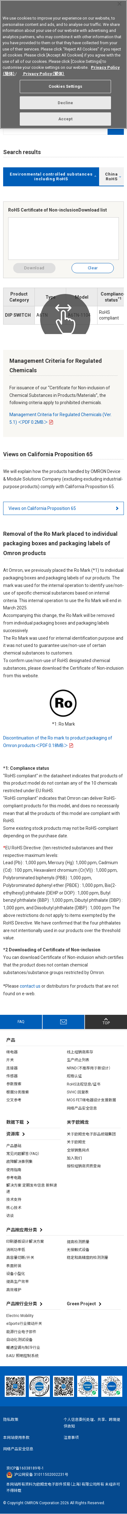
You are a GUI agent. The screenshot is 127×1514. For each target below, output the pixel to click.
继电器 (12, 1052)
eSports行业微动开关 (24, 1323)
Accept (65, 119)
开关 (10, 1060)
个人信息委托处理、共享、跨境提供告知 (92, 1422)
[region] (63, 64)
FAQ (21, 1022)
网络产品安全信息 (82, 1108)
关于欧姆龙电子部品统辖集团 (91, 1134)
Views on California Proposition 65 (42, 508)
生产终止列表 (78, 1060)
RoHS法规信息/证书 (83, 1084)
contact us (30, 986)
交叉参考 (13, 1100)
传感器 (12, 1076)
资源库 (12, 1133)
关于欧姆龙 (76, 1142)
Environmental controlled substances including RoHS (51, 176)
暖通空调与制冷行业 (23, 1347)
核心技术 (13, 1208)
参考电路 (13, 1178)
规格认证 (74, 1076)
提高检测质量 (78, 1242)
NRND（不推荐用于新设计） (89, 1068)
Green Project (81, 1303)
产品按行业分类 (21, 1303)
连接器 (12, 1068)
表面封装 (13, 1266)
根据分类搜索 (17, 1092)
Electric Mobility (20, 1316)
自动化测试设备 (19, 1339)
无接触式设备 (78, 1250)
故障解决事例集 (19, 1161)
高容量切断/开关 (20, 1257)
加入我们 (74, 1158)
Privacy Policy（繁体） (43, 73)
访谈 (10, 1215)
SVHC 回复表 (78, 1092)
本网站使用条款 (16, 1437)
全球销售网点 (78, 1150)
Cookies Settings (65, 86)
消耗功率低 (15, 1250)
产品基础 (13, 1146)
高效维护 (13, 1290)
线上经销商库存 (80, 1052)
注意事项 (71, 1437)
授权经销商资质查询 (84, 1166)
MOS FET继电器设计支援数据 (91, 1100)
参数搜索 (13, 1084)
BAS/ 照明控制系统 (22, 1356)
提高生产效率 (17, 1281)
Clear (93, 268)
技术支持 (13, 1199)
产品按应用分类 (21, 1229)
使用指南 (13, 1170)
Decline (65, 102)
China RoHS (111, 176)
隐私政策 (10, 1419)
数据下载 (15, 1122)
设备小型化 (15, 1274)
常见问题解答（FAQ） (23, 1154)
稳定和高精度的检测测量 (87, 1257)
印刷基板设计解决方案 (25, 1241)
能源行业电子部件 (21, 1332)
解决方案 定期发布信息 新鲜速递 (31, 1188)
